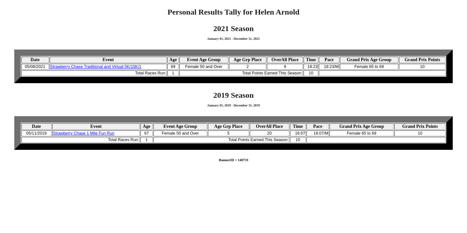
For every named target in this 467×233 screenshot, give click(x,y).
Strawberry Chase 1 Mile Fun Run (83, 133)
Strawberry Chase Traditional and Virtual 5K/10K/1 (95, 66)
